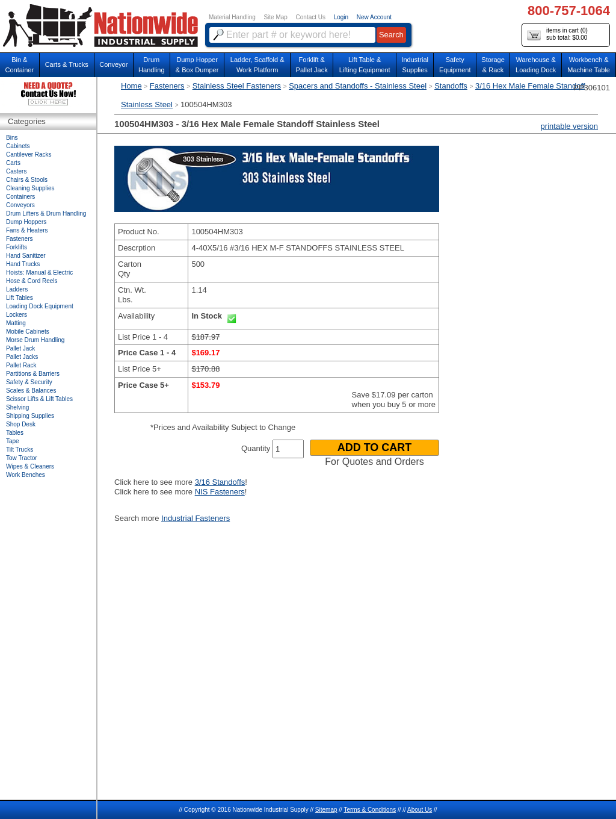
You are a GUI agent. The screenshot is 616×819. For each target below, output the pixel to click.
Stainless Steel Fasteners (236, 85)
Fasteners (167, 85)
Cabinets (17, 146)
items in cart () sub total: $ (557, 34)
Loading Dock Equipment (39, 306)
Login (341, 17)
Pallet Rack (21, 365)
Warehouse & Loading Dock (536, 64)
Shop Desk (20, 424)
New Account (374, 17)
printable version (569, 126)
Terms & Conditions (369, 809)
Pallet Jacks (22, 356)
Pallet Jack (20, 348)
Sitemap (326, 809)
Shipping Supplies (30, 416)
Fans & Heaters (27, 230)
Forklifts (16, 247)
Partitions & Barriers (33, 373)
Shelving (17, 407)
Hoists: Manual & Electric (39, 272)
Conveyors (20, 205)
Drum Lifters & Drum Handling (46, 213)
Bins (11, 137)
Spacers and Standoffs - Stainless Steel (358, 85)
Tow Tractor (21, 458)
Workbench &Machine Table (588, 64)
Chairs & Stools (27, 179)
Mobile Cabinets (27, 331)
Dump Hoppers (26, 222)
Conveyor (113, 64)
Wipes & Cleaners (30, 466)
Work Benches (25, 475)
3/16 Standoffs (220, 482)
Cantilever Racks (29, 154)
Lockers (16, 314)
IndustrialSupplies (414, 64)
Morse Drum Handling (35, 340)
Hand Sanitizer (26, 255)
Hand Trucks (23, 264)
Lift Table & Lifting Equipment (364, 64)
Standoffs (450, 85)
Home (131, 85)
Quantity (255, 448)
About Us (419, 809)
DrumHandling (151, 64)
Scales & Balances (31, 390)
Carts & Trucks (66, 64)
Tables (14, 432)
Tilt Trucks (19, 449)
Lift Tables (19, 297)
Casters (16, 171)
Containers (20, 196)
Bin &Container (19, 64)
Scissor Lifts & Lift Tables (39, 399)
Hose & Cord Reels (32, 281)
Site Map (275, 17)
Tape (12, 441)
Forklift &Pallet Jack (312, 64)
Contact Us (310, 17)
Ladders (17, 289)
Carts (13, 163)
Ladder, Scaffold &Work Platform (257, 64)
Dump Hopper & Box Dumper (197, 64)
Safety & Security (29, 382)
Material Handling (232, 17)
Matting (16, 323)
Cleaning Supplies (30, 188)
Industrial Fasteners (195, 518)
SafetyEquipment (455, 64)
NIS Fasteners (220, 491)
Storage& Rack (493, 64)
